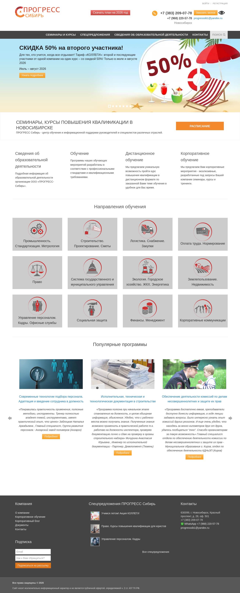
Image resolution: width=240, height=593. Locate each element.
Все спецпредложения (155, 551)
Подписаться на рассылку (33, 565)
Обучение (79, 153)
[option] (51, 397)
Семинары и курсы (60, 34)
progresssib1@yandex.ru (208, 18)
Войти (205, 3)
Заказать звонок (205, 12)
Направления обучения (120, 206)
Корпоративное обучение (30, 516)
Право (37, 282)
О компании (22, 512)
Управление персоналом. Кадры (121, 539)
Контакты (200, 34)
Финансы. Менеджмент (147, 320)
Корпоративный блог (27, 521)
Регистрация (220, 3)
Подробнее (51, 436)
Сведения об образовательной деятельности (151, 34)
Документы (22, 525)
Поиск (218, 34)
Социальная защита (92, 320)
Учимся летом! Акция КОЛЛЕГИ (120, 513)
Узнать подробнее (32, 75)
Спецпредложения (95, 34)
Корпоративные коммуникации (203, 320)
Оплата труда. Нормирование (203, 243)
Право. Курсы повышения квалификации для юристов (134, 526)
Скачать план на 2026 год (110, 12)
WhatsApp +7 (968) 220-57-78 (201, 523)
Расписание (200, 126)
